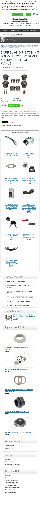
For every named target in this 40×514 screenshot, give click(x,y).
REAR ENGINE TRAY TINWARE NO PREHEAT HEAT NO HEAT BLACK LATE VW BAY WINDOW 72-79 (29, 208)
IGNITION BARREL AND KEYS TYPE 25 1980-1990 (11, 235)
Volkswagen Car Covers (35, 30)
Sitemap (7, 459)
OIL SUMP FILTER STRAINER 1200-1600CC (19, 432)
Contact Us (25, 30)
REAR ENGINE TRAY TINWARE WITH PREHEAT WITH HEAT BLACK (11, 263)
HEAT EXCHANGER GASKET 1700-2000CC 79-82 (11, 180)
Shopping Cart (15, 30)
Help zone (8, 475)
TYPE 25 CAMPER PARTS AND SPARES (20, 297)
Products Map (9, 462)
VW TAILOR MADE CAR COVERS (18, 305)
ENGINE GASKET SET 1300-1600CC (17, 369)
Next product (21, 67)
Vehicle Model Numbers (12, 487)
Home (2, 45)
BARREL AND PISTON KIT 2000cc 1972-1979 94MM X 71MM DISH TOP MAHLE (24, 316)
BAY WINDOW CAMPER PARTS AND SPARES (17, 45)
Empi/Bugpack (9, 445)
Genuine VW (9, 448)
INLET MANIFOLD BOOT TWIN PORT (17, 412)
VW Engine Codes (10, 492)
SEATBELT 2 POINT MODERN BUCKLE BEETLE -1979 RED (29, 235)
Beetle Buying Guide (11, 483)
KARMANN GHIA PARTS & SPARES (18, 301)
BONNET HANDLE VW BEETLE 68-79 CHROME (11, 154)
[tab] (20, 132)
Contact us (8, 478)
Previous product (7, 67)
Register (19, 25)
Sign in (11, 25)
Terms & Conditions (11, 490)
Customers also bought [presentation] (20, 132)
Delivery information (11, 480)
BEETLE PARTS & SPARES (16, 281)
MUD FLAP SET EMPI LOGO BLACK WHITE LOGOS (28, 180)
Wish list (28, 25)
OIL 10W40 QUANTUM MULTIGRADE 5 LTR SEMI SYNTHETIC (11, 206)
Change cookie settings (12, 464)
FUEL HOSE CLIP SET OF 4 (28, 154)
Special (35, 9)
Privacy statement (10, 485)
